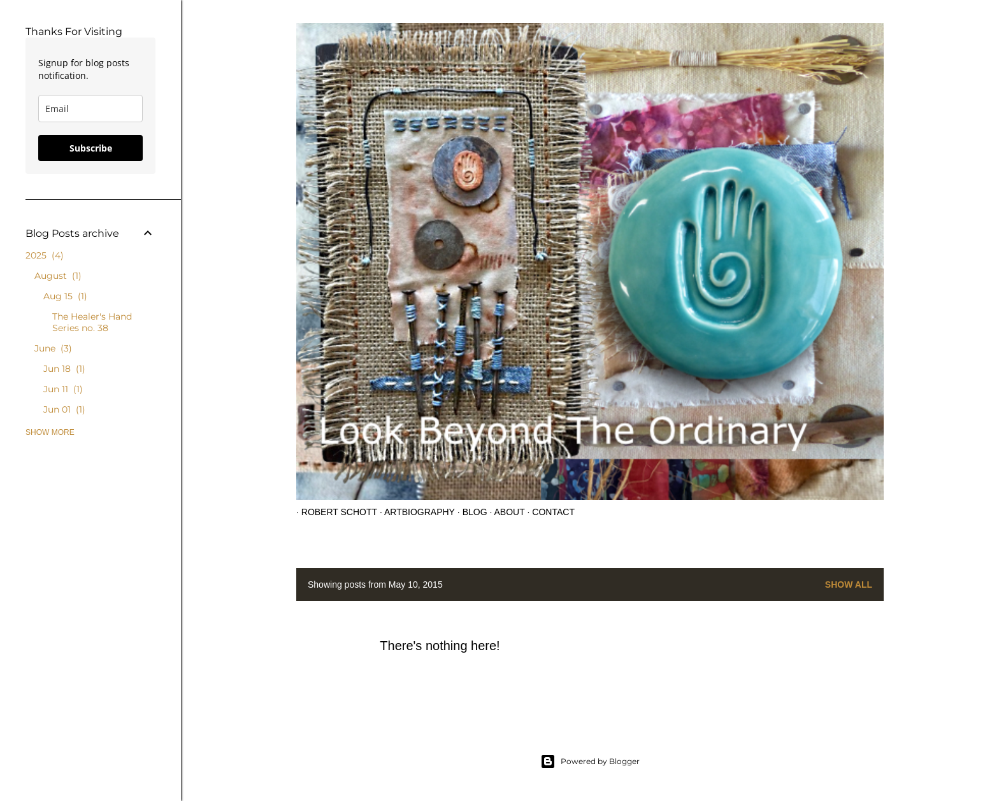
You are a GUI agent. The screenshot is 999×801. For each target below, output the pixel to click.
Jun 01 (64, 409)
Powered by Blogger (590, 761)
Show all (848, 584)
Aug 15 (65, 296)
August (58, 275)
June (53, 348)
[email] (90, 108)
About (504, 512)
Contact (549, 512)
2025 (44, 255)
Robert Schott (334, 512)
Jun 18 (64, 368)
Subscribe (90, 148)
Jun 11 (63, 389)
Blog (469, 512)
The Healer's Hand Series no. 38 (92, 322)
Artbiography (414, 512)
